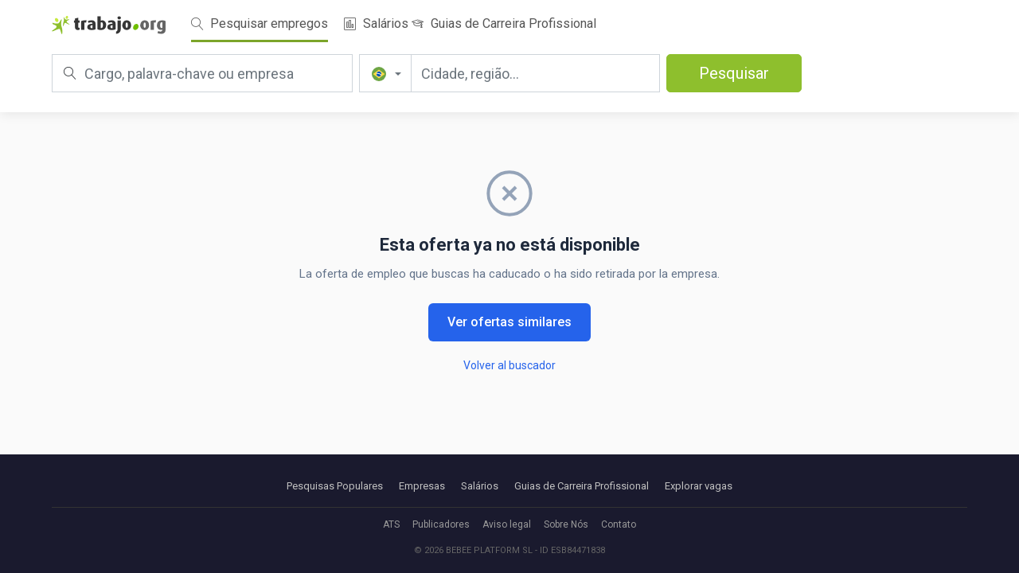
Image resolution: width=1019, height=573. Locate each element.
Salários (376, 23)
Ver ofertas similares (509, 321)
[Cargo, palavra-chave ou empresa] (202, 73)
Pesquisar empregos (259, 23)
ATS (391, 524)
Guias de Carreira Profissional (504, 23)
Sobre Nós (566, 524)
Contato (618, 524)
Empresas (422, 486)
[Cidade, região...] (535, 73)
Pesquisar (734, 73)
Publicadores (441, 524)
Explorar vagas (698, 486)
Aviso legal (506, 524)
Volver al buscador (509, 365)
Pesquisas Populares (335, 486)
